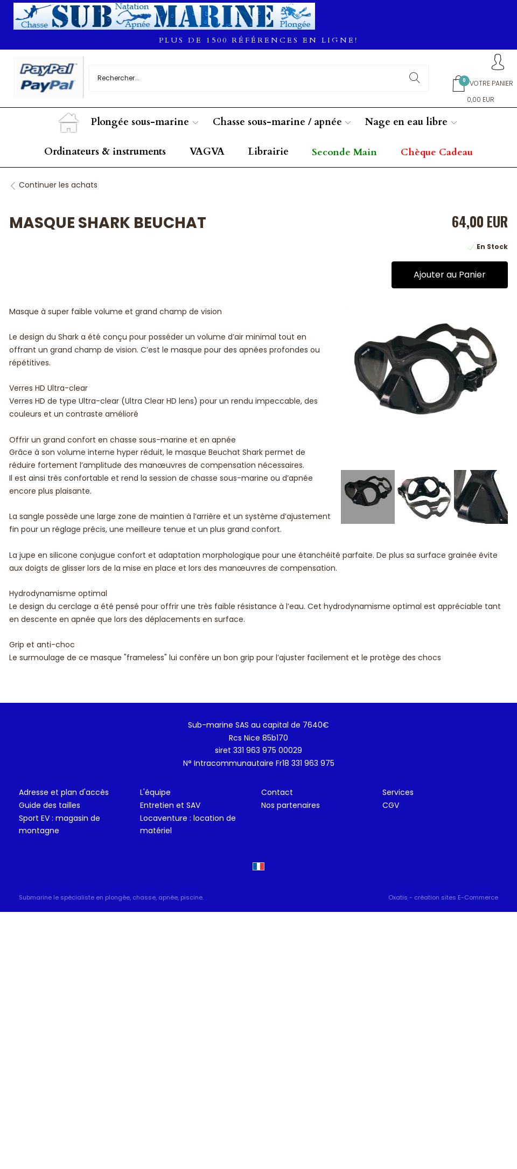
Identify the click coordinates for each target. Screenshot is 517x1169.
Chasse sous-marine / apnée (277, 122)
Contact (277, 792)
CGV (390, 805)
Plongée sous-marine (140, 122)
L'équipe (155, 792)
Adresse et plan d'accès (64, 792)
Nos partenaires (290, 805)
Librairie (268, 151)
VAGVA (207, 151)
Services (398, 792)
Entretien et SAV (170, 805)
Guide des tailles (49, 805)
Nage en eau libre (406, 122)
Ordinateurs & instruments (105, 151)
